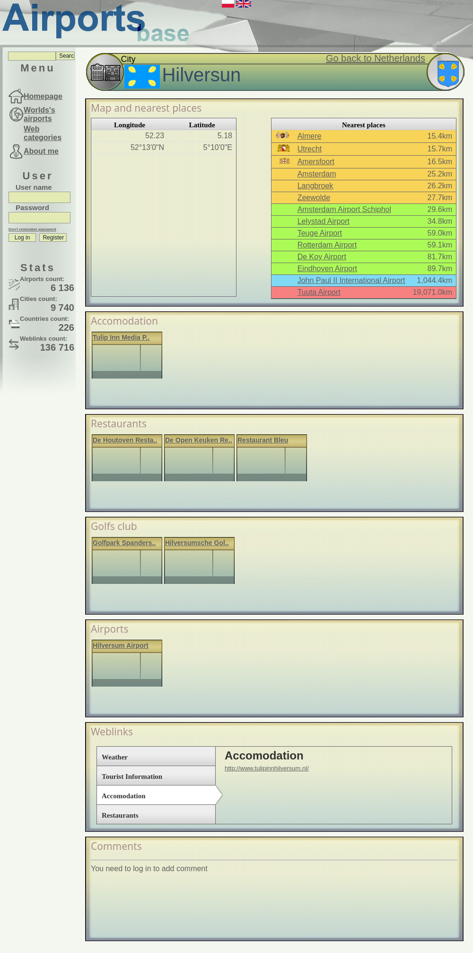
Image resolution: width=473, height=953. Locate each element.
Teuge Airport (320, 233)
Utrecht (310, 149)
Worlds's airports (39, 114)
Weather (115, 757)
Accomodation (124, 796)
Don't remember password (32, 229)
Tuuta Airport (319, 292)
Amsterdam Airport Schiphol (344, 209)
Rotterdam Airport (327, 245)
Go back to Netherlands (375, 58)
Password (32, 207)
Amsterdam (317, 174)
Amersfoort (316, 162)
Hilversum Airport (121, 645)
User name (34, 187)
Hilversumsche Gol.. (197, 543)
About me (41, 151)
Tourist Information (132, 776)
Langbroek (315, 186)
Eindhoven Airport (327, 269)
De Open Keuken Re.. (198, 440)
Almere (310, 136)
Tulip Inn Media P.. (121, 337)
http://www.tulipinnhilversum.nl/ (267, 768)
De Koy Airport (322, 257)
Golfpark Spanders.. (124, 543)
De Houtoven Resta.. (125, 440)
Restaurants (120, 815)
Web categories (42, 133)
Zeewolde (314, 198)
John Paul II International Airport (351, 280)
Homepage (43, 96)
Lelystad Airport (324, 221)
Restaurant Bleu (262, 440)
